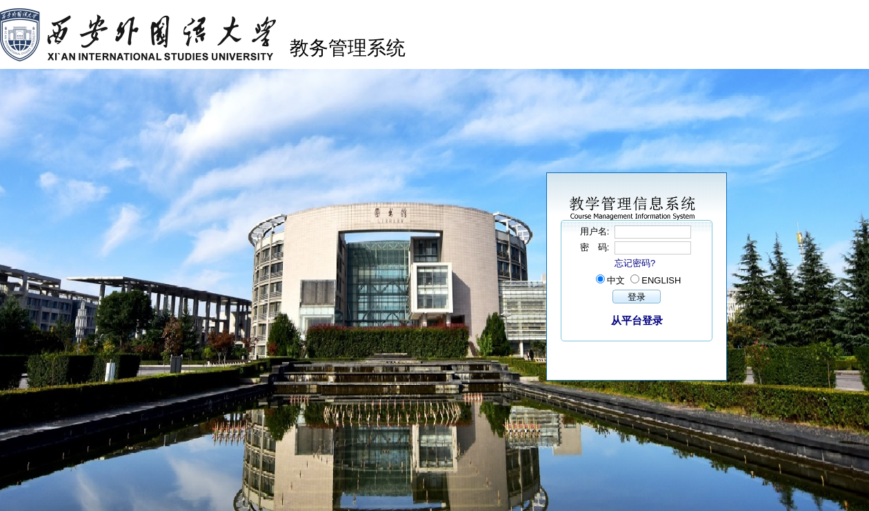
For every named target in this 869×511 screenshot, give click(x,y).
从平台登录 (637, 320)
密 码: (596, 247)
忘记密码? (635, 263)
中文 (616, 280)
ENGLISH (661, 280)
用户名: (596, 231)
